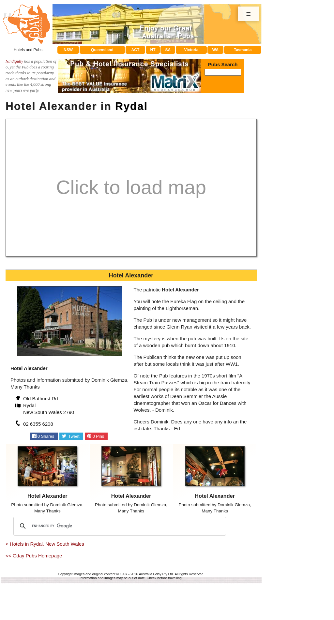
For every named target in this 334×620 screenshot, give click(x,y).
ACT (135, 50)
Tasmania (242, 50)
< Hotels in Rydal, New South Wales (45, 544)
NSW (68, 50)
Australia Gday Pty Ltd (156, 574)
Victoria (191, 50)
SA (168, 50)
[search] (118, 526)
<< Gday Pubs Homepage (34, 555)
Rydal (131, 106)
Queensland (102, 50)
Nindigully (14, 61)
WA (215, 50)
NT (152, 50)
